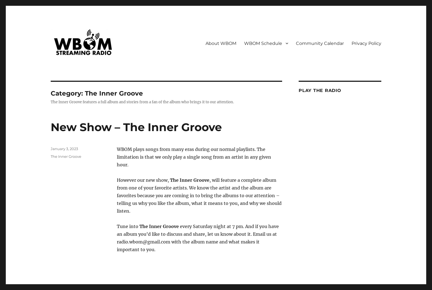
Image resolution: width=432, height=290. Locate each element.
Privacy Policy (366, 43)
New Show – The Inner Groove (136, 127)
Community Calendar (320, 43)
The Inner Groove (66, 156)
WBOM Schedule (263, 43)
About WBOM (221, 43)
